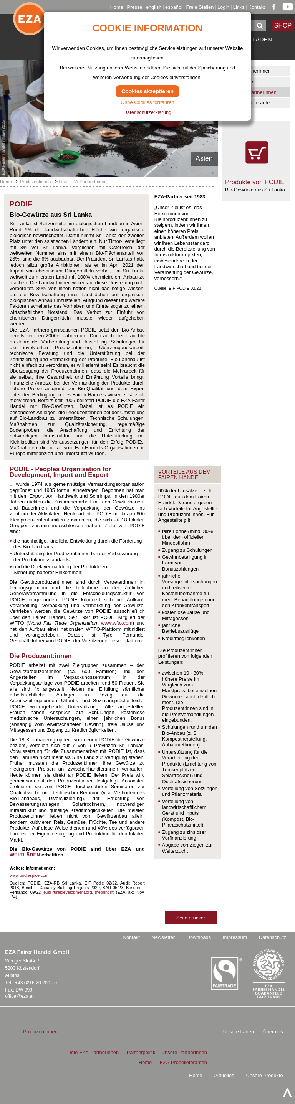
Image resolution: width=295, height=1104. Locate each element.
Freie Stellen (200, 7)
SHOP (283, 25)
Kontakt (256, 7)
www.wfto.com (117, 623)
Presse (134, 7)
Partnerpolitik (239, 81)
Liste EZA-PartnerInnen (251, 92)
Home (116, 7)
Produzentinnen (35, 181)
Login (223, 7)
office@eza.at (19, 996)
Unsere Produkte (264, 1075)
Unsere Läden (238, 1032)
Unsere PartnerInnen (248, 71)
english (154, 7)
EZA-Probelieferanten (248, 103)
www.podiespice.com (29, 875)
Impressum (235, 937)
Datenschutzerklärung (147, 112)
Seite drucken (191, 918)
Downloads (199, 937)
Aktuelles (224, 1075)
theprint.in (104, 892)
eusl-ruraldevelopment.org (67, 892)
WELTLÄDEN (25, 855)
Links (239, 7)
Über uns (273, 1032)
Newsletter (163, 937)
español (173, 7)
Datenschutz (272, 937)
